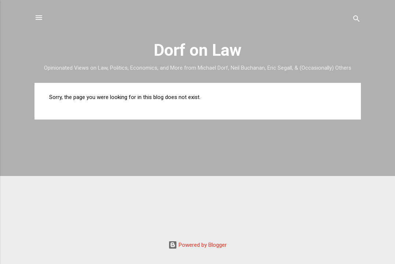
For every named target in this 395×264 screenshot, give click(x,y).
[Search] (356, 20)
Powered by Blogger (197, 245)
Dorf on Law (198, 50)
